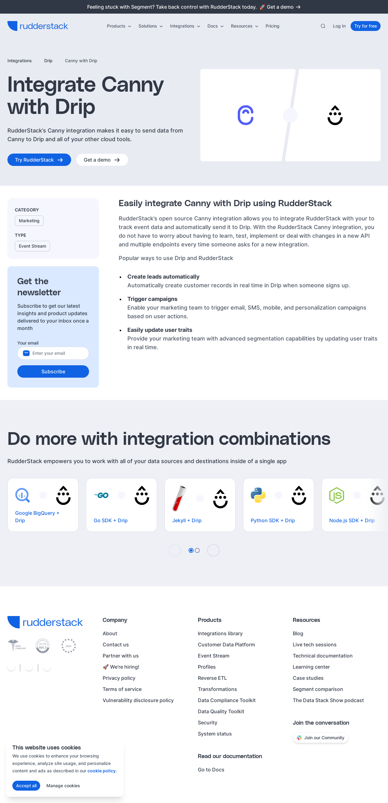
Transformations (217, 689)
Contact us (116, 644)
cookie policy (101, 770)
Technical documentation (323, 656)
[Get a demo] (102, 160)
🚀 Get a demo (280, 7)
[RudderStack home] (37, 26)
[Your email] (58, 353)
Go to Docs (211, 769)
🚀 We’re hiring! (121, 667)
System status (215, 734)
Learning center (311, 667)
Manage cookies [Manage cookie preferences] (63, 785)
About (110, 633)
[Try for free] (366, 26)
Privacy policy (119, 678)
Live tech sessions (315, 644)
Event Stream (213, 656)
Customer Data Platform (226, 644)
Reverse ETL (212, 678)
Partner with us (121, 656)
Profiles (207, 667)
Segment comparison (318, 689)
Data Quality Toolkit (221, 711)
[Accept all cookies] (26, 786)
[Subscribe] (53, 371)
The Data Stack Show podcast (328, 700)
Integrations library (220, 633)
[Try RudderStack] (39, 160)
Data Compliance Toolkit (227, 700)
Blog (298, 633)
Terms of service (122, 689)
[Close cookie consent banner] (115, 747)
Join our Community (320, 737)
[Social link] (11, 667)
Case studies (308, 678)
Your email (27, 342)
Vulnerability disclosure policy (138, 700)
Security (207, 722)
